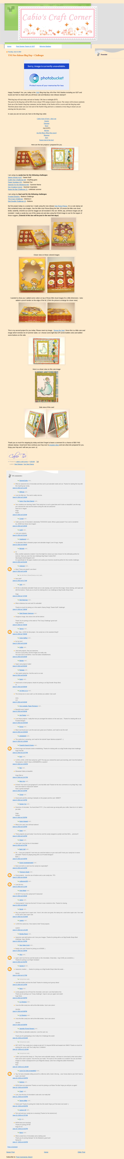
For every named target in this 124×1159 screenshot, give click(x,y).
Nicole (21, 909)
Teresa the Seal (59, 330)
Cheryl (21, 840)
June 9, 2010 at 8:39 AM (20, 905)
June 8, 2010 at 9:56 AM (20, 711)
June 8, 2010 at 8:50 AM (20, 666)
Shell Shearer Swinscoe (26, 613)
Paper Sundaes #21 (15, 182)
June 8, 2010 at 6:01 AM (20, 562)
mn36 (21, 530)
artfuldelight (22, 736)
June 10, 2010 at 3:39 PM (20, 1078)
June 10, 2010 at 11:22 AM (20, 1049)
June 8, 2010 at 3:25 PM (20, 790)
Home (9, 46)
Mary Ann (22, 781)
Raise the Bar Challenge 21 (18, 189)
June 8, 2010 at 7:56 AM (20, 625)
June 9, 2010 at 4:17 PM (20, 975)
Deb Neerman (23, 600)
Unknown (22, 566)
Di (20, 1119)
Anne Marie (22, 890)
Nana (21, 988)
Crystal (21, 518)
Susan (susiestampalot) (26, 862)
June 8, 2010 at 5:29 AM (20, 526)
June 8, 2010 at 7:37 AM (20, 596)
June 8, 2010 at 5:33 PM (20, 826)
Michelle (21, 548)
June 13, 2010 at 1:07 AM (20, 1115)
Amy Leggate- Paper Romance (28, 706)
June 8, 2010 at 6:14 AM (20, 571)
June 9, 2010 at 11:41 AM (20, 930)
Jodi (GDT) (46, 128)
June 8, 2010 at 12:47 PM (20, 777)
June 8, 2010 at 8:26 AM (20, 656)
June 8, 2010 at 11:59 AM (20, 741)
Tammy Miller (23, 1100)
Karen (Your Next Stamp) (26, 501)
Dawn (21, 830)
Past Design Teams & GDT (25, 46)
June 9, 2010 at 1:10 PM (20, 941)
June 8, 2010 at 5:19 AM (20, 497)
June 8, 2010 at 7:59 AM (20, 634)
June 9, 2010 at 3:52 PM (20, 962)
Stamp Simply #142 (15, 177)
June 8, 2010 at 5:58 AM (20, 544)
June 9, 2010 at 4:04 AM (20, 877)
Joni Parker (22, 715)
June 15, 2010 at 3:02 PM (20, 1129)
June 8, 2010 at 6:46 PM (20, 859)
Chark (21, 1091)
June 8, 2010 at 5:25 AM (20, 514)
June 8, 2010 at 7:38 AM (20, 609)
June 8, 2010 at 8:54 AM (20, 675)
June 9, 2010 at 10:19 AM (20, 916)
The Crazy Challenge (15, 199)
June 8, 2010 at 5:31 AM (20, 535)
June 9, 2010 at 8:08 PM (20, 1011)
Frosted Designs (14, 196)
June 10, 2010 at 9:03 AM (20, 1038)
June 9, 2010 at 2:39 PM (20, 950)
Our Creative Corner (15, 187)
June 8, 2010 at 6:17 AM (20, 580)
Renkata (21, 670)
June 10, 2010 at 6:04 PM (20, 1087)
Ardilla (21, 647)
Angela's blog (54, 445)
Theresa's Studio (24, 872)
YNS (37, 92)
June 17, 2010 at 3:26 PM (20, 1142)
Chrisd (21, 794)
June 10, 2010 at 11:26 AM (20, 1067)
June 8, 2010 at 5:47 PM (20, 845)
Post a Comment (13, 1147)
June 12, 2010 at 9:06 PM (20, 1106)
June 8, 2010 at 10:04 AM (20, 723)
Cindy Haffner (23, 638)
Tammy (21, 629)
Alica (20, 954)
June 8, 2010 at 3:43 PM (20, 800)
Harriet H (22, 966)
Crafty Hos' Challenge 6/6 (17, 180)
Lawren (21, 920)
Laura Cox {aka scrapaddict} (27, 1071)
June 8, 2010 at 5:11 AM (20, 488)
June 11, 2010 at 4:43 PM (20, 1096)
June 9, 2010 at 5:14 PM (20, 984)
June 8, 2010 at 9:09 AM (20, 687)
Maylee (21, 660)
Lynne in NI (22, 1110)
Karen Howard (23, 821)
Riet (20, 768)
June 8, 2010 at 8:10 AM (20, 643)
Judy (20, 584)
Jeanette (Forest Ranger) (27, 1028)
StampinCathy (23, 480)
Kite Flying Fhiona (61, 206)
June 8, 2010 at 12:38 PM (20, 764)
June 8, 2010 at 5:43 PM (20, 836)
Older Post (81, 1152)
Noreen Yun (22, 804)
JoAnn (21, 900)
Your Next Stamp (28, 464)
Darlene (21, 1082)
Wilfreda (21, 492)
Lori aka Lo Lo (23, 690)
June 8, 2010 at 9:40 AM (20, 702)
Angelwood (22, 539)
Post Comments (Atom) (24, 1157)
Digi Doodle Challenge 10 (17, 201)
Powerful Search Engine (26, 745)
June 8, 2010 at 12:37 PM (20, 752)
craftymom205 (23, 881)
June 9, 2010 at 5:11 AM (20, 886)
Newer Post (10, 1152)
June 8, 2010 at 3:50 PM (20, 817)
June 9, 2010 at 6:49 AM (20, 896)
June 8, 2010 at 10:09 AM (20, 732)
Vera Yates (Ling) (24, 945)
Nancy (21, 1132)
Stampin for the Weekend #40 (18, 185)
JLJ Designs (23, 1002)
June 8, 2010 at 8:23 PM (20, 868)
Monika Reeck (23, 934)
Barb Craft (22, 849)
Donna (21, 726)
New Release (18, 464)
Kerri (20, 756)
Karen (21, 679)
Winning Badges (45, 46)
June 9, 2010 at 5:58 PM (20, 998)
